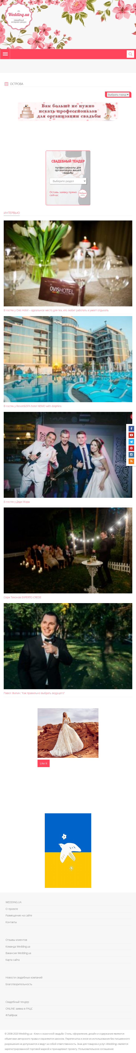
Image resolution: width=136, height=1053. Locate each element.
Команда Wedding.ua (18, 946)
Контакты (11, 922)
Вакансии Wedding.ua (18, 953)
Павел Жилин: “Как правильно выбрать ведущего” (34, 693)
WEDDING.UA (13, 902)
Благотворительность (19, 984)
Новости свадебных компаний (24, 977)
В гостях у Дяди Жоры (17, 501)
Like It (43, 763)
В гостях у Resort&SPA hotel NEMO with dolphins (32, 406)
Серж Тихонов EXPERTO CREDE (22, 597)
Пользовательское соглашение (96, 1049)
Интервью (12, 213)
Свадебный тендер (17, 1002)
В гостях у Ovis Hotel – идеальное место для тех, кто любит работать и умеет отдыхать (56, 310)
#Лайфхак (11, 1015)
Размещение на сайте (19, 915)
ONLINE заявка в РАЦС (19, 1008)
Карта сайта (13, 959)
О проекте (12, 909)
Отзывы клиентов (16, 940)
